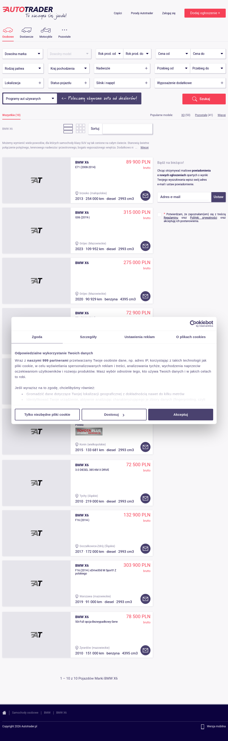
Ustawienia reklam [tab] (139, 337)
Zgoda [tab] (37, 337)
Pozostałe (201, 115)
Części (118, 13)
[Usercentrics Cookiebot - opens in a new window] (193, 323)
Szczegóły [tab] (88, 337)
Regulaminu (171, 217)
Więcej (144, 147)
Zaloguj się (169, 13)
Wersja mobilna (216, 726)
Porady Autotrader (142, 13)
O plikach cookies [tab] (191, 337)
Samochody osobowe (25, 712)
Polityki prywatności (203, 217)
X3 (183, 115)
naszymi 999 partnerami (47, 360)
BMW (47, 712)
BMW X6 (61, 712)
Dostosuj (114, 414)
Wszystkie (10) (11, 115)
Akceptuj (181, 414)
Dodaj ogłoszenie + (205, 13)
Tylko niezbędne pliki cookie (47, 414)
